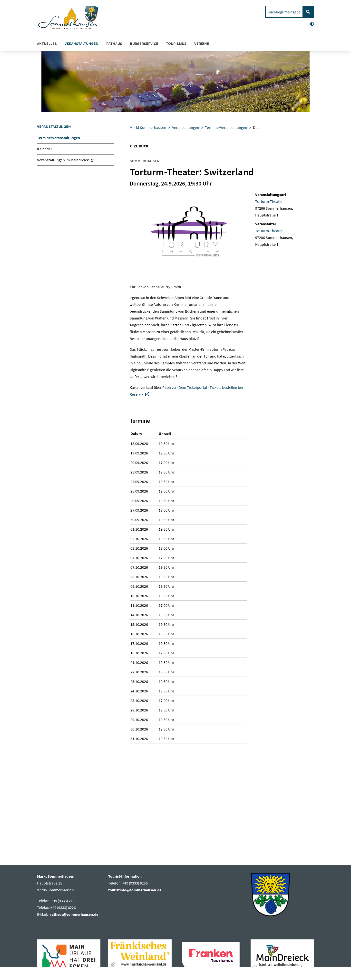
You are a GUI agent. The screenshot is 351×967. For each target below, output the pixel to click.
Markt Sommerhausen (148, 127)
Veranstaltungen (185, 127)
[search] (284, 11)
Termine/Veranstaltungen (226, 127)
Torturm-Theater (269, 201)
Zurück (141, 146)
